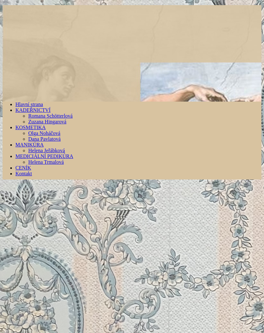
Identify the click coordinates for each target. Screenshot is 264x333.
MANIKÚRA (29, 144)
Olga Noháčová (44, 133)
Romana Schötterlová (50, 116)
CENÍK (23, 168)
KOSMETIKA (30, 127)
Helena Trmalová (46, 162)
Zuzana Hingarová (47, 121)
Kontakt (23, 173)
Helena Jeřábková (46, 150)
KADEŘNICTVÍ (32, 110)
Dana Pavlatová (44, 139)
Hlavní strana (29, 104)
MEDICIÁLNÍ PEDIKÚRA (44, 156)
